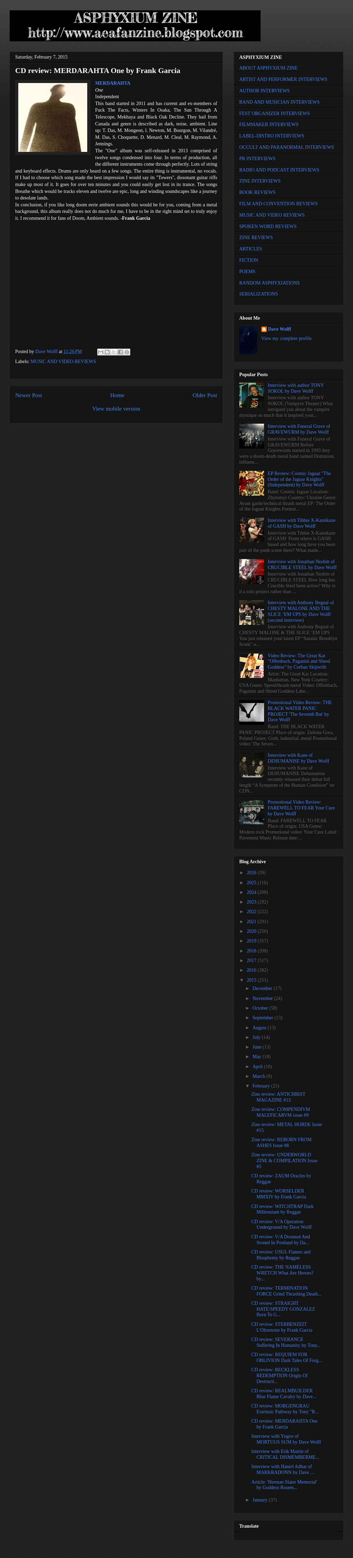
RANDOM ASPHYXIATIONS (269, 283)
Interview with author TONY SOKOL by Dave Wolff (296, 388)
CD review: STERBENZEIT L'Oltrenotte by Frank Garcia (281, 1327)
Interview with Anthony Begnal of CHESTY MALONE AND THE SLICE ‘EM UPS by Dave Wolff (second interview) (301, 611)
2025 (252, 882)
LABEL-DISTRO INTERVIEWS (271, 135)
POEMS (247, 271)
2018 (252, 950)
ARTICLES (250, 248)
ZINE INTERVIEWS (260, 181)
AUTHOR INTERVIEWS (264, 90)
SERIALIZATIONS (258, 294)
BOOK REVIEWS (257, 192)
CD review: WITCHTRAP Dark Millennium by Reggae (282, 1209)
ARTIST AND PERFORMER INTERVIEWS (283, 79)
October (260, 1008)
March (259, 1076)
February (261, 1085)
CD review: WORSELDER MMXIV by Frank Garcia (278, 1193)
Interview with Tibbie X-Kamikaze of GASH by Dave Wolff (301, 523)
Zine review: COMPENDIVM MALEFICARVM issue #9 (280, 1112)
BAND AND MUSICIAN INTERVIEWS (279, 102)
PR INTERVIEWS (257, 158)
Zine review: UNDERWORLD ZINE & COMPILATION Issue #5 (284, 1160)
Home (117, 395)
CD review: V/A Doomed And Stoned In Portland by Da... (280, 1239)
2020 (252, 931)
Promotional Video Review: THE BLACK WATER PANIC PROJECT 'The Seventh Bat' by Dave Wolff (300, 711)
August (260, 1027)
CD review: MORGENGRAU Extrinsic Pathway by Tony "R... (285, 1408)
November (263, 998)
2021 (252, 921)
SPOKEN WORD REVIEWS (267, 226)
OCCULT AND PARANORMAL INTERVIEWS (286, 147)
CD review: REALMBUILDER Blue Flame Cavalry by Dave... (283, 1393)
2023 (252, 902)
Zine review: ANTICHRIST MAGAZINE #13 (278, 1097)
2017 (252, 960)
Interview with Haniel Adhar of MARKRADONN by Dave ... (282, 1469)
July (257, 1037)
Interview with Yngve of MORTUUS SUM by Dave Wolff (286, 1439)
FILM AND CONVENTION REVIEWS (278, 203)
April (258, 1066)
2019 (252, 940)
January (260, 1500)
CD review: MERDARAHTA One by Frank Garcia (284, 1424)
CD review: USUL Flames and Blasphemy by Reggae (281, 1254)
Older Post (205, 395)
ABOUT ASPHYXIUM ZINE (268, 68)
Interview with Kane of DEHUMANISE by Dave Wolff (298, 758)
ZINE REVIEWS (256, 237)
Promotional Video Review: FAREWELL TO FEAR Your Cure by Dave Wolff (301, 807)
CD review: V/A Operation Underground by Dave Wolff (281, 1224)
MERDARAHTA (112, 83)
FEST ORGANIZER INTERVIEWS (274, 113)
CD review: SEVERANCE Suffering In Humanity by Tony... (286, 1342)
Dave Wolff (279, 329)
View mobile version (116, 408)
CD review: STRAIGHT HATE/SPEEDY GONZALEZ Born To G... (283, 1309)
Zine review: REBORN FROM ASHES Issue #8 (281, 1142)
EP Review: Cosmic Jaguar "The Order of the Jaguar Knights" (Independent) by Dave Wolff (299, 479)
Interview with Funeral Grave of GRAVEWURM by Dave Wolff (299, 429)
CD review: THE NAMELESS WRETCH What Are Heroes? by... (282, 1273)
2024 (252, 892)
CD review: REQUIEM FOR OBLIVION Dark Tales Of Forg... (286, 1357)
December (262, 988)
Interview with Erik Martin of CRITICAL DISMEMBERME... (285, 1454)
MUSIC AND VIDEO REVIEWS (63, 361)
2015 (252, 980)
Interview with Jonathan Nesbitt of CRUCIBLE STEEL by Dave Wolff (302, 564)
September (263, 1017)
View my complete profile (286, 338)
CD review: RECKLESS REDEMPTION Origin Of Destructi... (279, 1375)
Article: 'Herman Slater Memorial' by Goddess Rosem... (284, 1484)
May (257, 1056)
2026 (252, 872)
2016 (252, 970)
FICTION (248, 260)
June (257, 1047)
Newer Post (28, 395)
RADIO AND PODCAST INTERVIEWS (279, 170)
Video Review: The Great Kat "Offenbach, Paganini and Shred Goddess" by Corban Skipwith (299, 661)
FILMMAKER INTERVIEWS (269, 124)
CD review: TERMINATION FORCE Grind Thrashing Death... (286, 1291)
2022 (252, 911)
